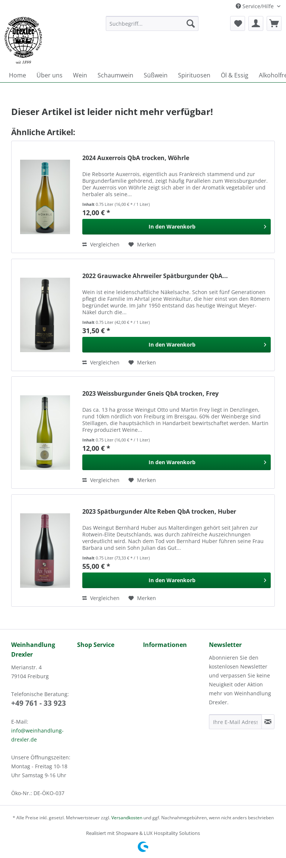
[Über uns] (49, 75)
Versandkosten (126, 817)
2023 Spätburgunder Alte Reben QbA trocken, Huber (159, 512)
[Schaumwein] (115, 75)
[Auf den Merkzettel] (142, 244)
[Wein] (80, 75)
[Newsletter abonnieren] (267, 721)
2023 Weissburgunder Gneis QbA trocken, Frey (150, 394)
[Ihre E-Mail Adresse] (235, 721)
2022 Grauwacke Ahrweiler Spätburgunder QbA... (155, 276)
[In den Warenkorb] (176, 227)
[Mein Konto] (255, 23)
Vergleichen (101, 244)
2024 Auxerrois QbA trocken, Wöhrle (135, 158)
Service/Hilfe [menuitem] (255, 6)
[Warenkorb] (274, 23)
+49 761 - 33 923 (38, 703)
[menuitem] (152, 27)
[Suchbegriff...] (152, 23)
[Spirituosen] (194, 75)
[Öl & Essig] (235, 75)
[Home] (17, 75)
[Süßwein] (156, 75)
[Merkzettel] (237, 23)
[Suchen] (190, 23)
